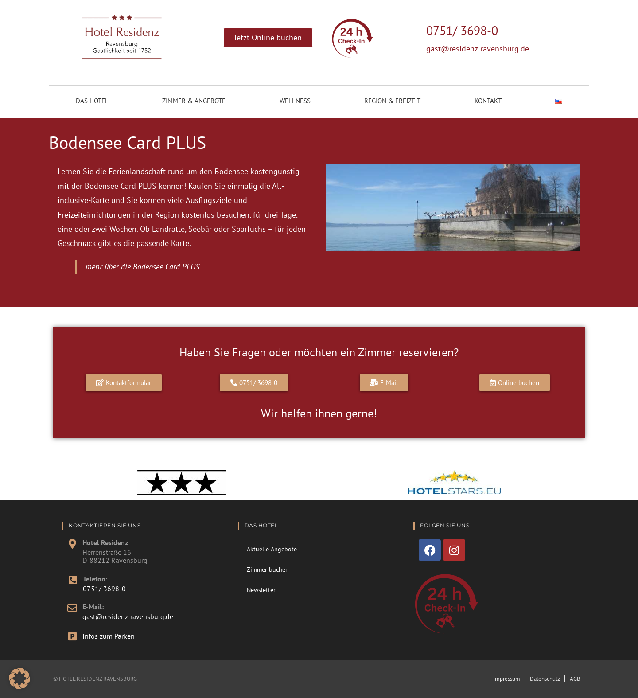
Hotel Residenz (105, 542)
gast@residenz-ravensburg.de (477, 48)
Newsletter (261, 590)
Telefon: (95, 578)
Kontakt (488, 101)
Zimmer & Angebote (194, 101)
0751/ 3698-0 (462, 30)
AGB (575, 678)
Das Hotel (92, 101)
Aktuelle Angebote (272, 549)
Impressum (506, 678)
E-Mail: (93, 606)
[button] (19, 678)
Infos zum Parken (108, 636)
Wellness (295, 101)
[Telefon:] (73, 580)
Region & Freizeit (392, 101)
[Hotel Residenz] (72, 544)
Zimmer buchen (268, 569)
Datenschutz (545, 678)
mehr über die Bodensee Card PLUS (142, 266)
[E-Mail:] (72, 608)
